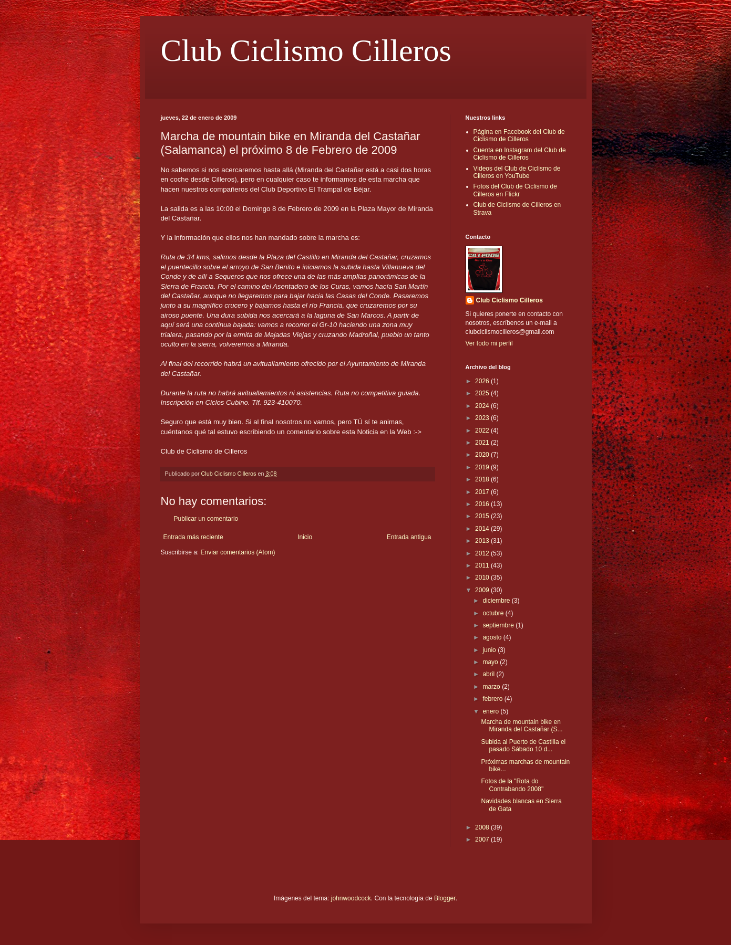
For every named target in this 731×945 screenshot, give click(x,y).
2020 (483, 454)
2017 (483, 492)
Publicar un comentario (206, 518)
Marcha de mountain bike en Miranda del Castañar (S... (521, 725)
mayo (491, 662)
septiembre (499, 625)
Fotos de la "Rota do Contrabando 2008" (512, 785)
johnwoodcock (351, 898)
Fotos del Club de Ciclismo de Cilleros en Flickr (515, 190)
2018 (483, 479)
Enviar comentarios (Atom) (238, 552)
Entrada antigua (409, 537)
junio (490, 650)
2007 (483, 839)
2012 (483, 553)
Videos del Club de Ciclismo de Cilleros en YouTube (517, 172)
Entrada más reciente (193, 537)
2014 (483, 528)
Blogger (445, 898)
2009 (483, 590)
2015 (483, 516)
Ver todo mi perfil (489, 343)
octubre (493, 613)
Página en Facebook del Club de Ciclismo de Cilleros (519, 135)
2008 (483, 827)
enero (491, 711)
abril (489, 674)
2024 (483, 406)
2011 (483, 565)
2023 (483, 418)
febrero (493, 698)
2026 (483, 381)
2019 (483, 467)
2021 (483, 442)
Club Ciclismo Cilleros (306, 50)
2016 (483, 504)
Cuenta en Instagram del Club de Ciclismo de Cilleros (519, 153)
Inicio (304, 537)
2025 (483, 393)
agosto (492, 637)
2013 (483, 540)
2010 (483, 577)
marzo (492, 686)
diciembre (496, 600)
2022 (483, 430)
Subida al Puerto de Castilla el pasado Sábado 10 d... (523, 745)
